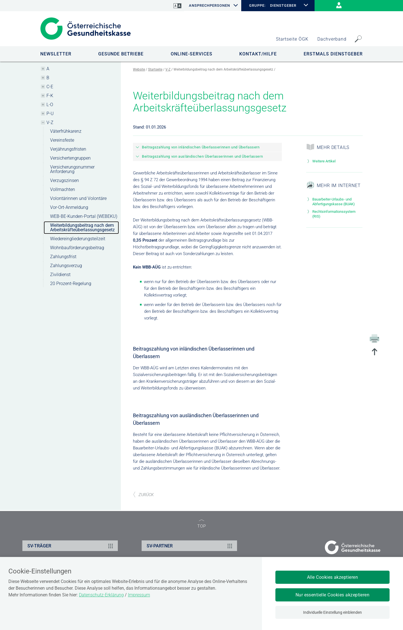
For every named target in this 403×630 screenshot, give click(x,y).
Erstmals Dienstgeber (333, 54)
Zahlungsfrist (63, 256)
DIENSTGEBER (283, 5)
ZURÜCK (143, 494)
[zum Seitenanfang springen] (374, 352)
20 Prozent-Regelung (70, 283)
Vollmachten (62, 189)
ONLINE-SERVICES (191, 54)
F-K (49, 95)
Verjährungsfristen (68, 149)
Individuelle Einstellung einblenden (332, 612)
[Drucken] (374, 338)
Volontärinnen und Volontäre (78, 198)
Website (139, 69)
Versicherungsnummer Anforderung (72, 169)
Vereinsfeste (62, 140)
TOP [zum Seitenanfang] (201, 524)
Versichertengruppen (70, 158)
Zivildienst (60, 274)
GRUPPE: (257, 5)
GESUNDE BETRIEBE (121, 54)
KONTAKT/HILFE (258, 54)
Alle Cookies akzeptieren (332, 577)
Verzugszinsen (64, 180)
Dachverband (331, 39)
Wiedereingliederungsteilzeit (77, 238)
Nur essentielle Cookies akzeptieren (333, 595)
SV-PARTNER (190, 545)
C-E (49, 86)
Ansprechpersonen (209, 5)
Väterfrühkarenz (65, 131)
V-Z (49, 122)
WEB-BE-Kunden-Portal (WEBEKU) (83, 216)
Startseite (155, 69)
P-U (50, 113)
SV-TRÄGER (70, 545)
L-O (49, 104)
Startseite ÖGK (292, 39)
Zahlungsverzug (66, 265)
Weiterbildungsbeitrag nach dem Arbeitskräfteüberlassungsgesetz (82, 227)
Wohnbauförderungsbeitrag (77, 247)
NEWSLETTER (55, 54)
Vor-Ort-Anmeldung (69, 207)
